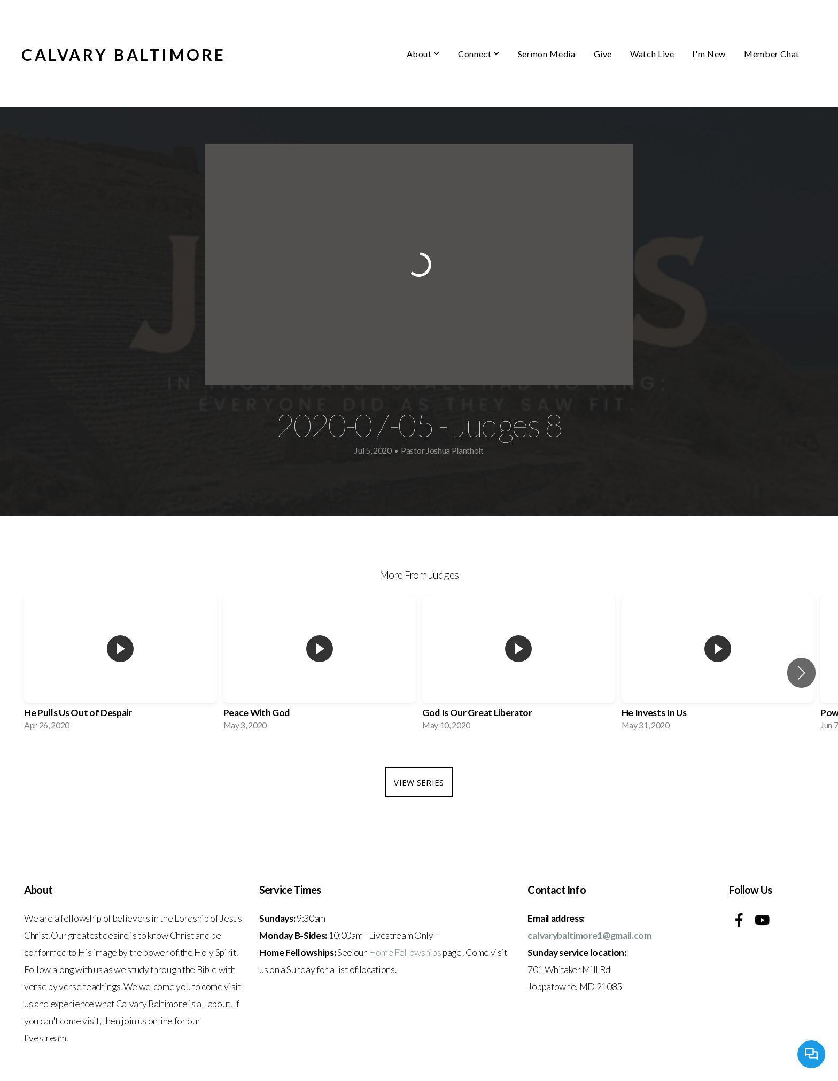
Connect (479, 54)
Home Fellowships (405, 952)
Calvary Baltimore (123, 54)
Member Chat (772, 54)
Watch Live (652, 54)
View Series (419, 782)
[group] (120, 666)
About (423, 54)
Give (603, 54)
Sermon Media (547, 54)
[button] (801, 673)
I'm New (708, 54)
